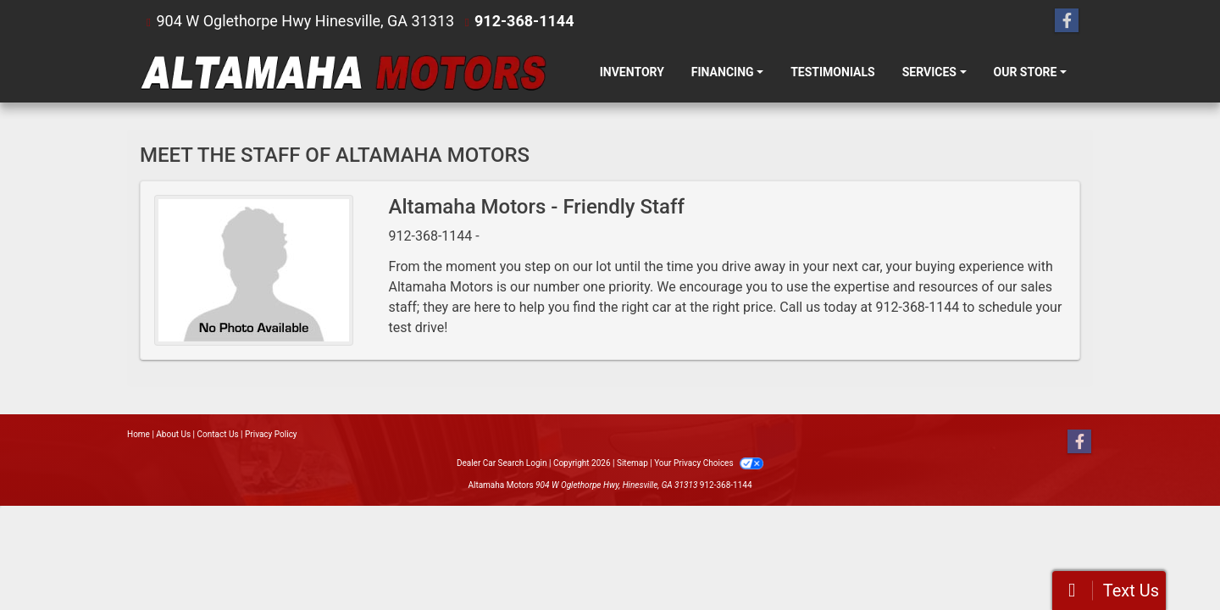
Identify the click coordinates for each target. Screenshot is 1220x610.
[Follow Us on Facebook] (1067, 21)
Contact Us (218, 434)
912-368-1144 (524, 21)
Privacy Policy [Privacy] (271, 434)
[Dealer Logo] (343, 72)
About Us (173, 434)
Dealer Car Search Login (502, 463)
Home (138, 434)
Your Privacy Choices (708, 463)
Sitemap (632, 463)
